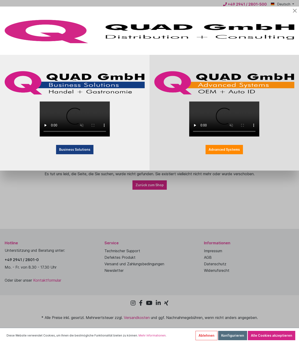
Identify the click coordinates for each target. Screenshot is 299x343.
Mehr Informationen (152, 335)
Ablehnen (206, 335)
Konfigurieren (232, 335)
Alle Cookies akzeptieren (271, 335)
